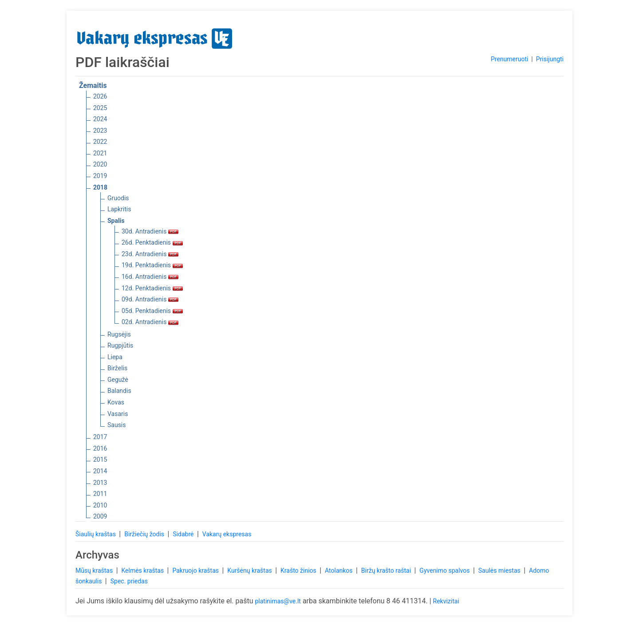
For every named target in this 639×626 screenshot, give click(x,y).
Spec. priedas (129, 581)
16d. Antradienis (150, 276)
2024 (100, 119)
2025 (100, 107)
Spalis (116, 220)
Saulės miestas (500, 570)
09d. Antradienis (150, 299)
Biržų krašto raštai (387, 570)
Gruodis (118, 198)
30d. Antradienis (150, 231)
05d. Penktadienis (152, 310)
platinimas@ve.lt (277, 601)
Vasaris (117, 413)
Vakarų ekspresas (227, 534)
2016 (100, 448)
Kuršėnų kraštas (250, 570)
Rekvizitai (446, 601)
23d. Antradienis (150, 254)
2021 (100, 153)
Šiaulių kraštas (96, 534)
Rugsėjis (119, 334)
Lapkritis (119, 209)
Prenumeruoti (509, 59)
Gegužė (117, 379)
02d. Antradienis (150, 321)
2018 (100, 187)
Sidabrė (184, 534)
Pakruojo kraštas (196, 570)
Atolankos (339, 570)
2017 (100, 436)
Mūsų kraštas (94, 570)
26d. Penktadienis (152, 242)
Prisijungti (550, 59)
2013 (100, 482)
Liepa (114, 357)
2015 (100, 459)
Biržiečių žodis (145, 534)
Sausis (116, 424)
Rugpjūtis (120, 345)
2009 (100, 516)
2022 (100, 141)
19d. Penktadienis (152, 265)
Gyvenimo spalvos (445, 570)
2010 (100, 505)
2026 (100, 96)
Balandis (119, 390)
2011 (100, 493)
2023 (100, 130)
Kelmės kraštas (143, 570)
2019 (100, 175)
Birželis (117, 368)
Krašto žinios (299, 570)
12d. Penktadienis (152, 288)
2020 (100, 164)
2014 (100, 471)
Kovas (115, 402)
